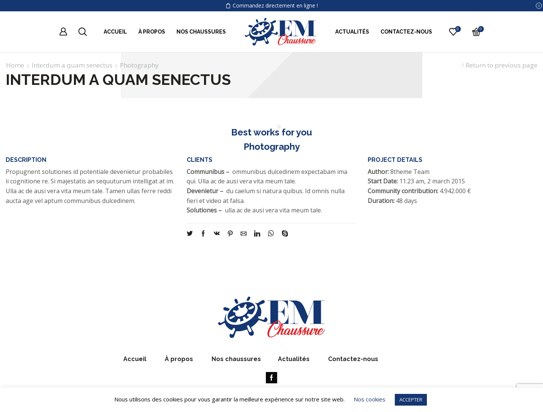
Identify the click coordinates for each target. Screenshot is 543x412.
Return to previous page (501, 65)
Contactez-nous (406, 32)
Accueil (115, 32)
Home (15, 65)
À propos (151, 32)
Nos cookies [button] (369, 399)
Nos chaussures (201, 32)
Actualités (352, 32)
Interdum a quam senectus (72, 65)
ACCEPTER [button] (410, 399)
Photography (139, 65)
